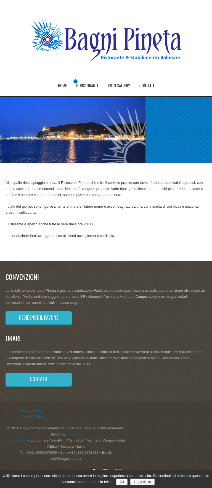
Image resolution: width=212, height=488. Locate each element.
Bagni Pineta (17, 440)
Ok (122, 482)
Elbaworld (74, 434)
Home (62, 86)
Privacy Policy (31, 410)
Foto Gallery (119, 86)
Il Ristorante (87, 86)
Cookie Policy (33, 416)
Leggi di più (142, 482)
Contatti (146, 86)
